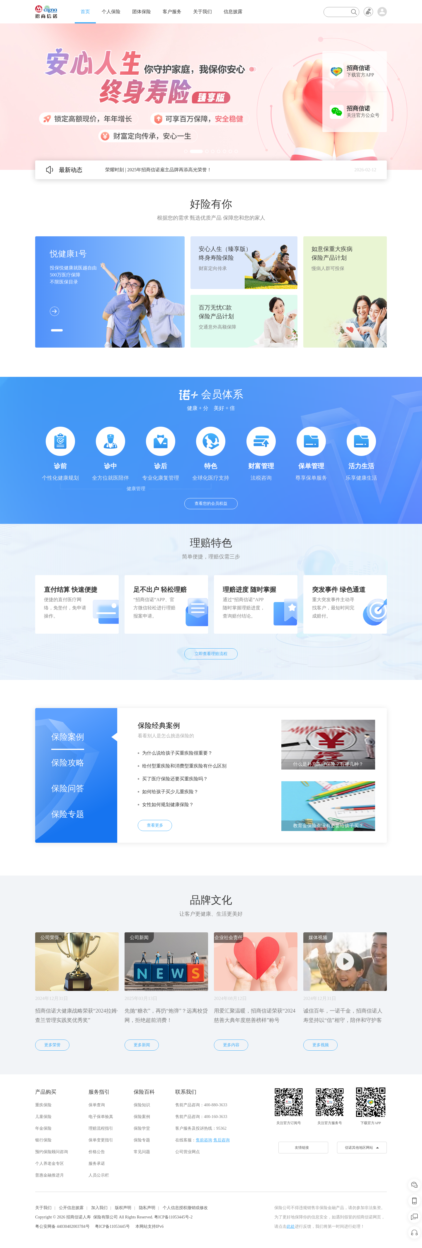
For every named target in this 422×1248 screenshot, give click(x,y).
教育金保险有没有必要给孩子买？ (328, 825)
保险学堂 (142, 1128)
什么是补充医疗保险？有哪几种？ (328, 764)
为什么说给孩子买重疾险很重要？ (177, 752)
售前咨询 (204, 1140)
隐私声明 (147, 1208)
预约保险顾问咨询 (51, 1152)
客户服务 (172, 11)
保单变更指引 (101, 1140)
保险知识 (142, 1105)
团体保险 (141, 11)
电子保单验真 (101, 1116)
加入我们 (99, 1208)
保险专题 (67, 814)
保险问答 (67, 788)
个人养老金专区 (49, 1163)
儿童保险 (43, 1116)
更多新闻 (142, 1045)
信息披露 (233, 11)
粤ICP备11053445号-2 (173, 1217)
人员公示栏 (99, 1175)
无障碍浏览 (368, 11)
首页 (85, 11)
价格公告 (97, 1152)
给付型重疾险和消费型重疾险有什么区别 (184, 765)
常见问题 (142, 1152)
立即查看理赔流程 (211, 654)
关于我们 (202, 11)
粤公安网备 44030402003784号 (62, 1226)
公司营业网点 (187, 1152)
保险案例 (67, 736)
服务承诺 (97, 1163)
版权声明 (123, 1208)
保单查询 (97, 1105)
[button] (186, 151)
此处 (291, 1226)
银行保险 (43, 1140)
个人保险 (111, 11)
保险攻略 (67, 762)
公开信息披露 (71, 1208)
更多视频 (320, 1045)
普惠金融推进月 (49, 1175)
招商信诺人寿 (78, 1217)
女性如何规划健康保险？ (168, 804)
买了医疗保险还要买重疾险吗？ (175, 778)
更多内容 (231, 1045)
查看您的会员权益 (211, 503)
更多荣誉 (52, 1045)
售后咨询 (221, 1140)
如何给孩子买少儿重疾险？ (170, 791)
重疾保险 (43, 1105)
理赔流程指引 (101, 1128)
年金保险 (43, 1128)
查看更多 (155, 825)
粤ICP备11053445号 (112, 1226)
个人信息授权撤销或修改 (185, 1208)
